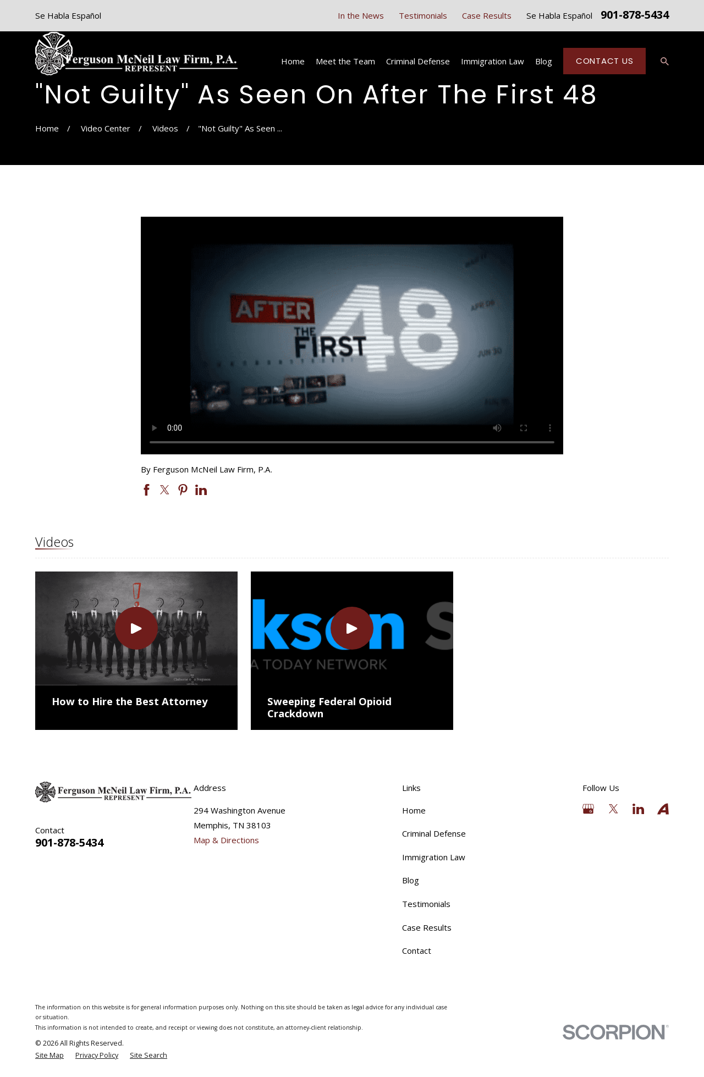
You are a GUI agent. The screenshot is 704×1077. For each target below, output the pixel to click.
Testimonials (423, 15)
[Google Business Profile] (588, 809)
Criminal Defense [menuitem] (418, 61)
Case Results (487, 15)
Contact (416, 950)
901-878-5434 (635, 15)
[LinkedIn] (638, 809)
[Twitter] (613, 809)
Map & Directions (226, 839)
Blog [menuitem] (543, 61)
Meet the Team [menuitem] (345, 61)
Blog (410, 880)
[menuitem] (49, 1055)
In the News (361, 15)
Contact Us (605, 61)
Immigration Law (433, 856)
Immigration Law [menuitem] (492, 61)
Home (414, 810)
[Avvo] (663, 809)
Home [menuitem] (293, 61)
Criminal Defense (434, 833)
